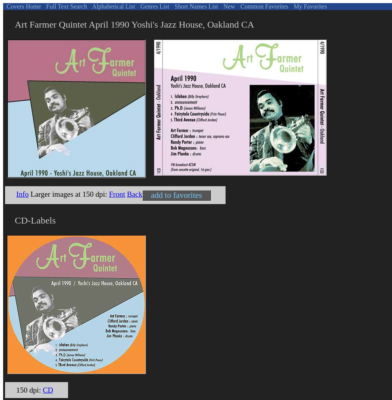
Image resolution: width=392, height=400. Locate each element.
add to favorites (176, 195)
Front (117, 194)
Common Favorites (263, 6)
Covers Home (23, 6)
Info (22, 194)
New (228, 6)
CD (48, 390)
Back (134, 194)
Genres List (154, 6)
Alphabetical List (113, 6)
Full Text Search (66, 6)
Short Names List (195, 6)
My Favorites (309, 6)
